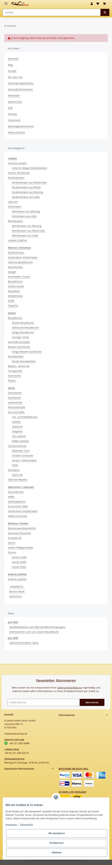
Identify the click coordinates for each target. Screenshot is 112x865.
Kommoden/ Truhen (19, 276)
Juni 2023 (13, 622)
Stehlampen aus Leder (24, 216)
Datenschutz (15, 101)
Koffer (11, 496)
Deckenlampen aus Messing (27, 192)
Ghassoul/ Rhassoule (19, 533)
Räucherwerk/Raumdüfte (22, 528)
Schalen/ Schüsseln (22, 455)
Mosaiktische (15, 317)
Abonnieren (92, 702)
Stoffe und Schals (17, 516)
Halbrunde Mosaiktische (25, 327)
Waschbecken (15, 267)
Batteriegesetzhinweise (21, 126)
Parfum (12, 552)
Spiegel (12, 271)
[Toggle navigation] (6, 2)
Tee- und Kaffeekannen (25, 416)
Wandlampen (15, 221)
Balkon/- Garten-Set (19, 366)
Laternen (13, 201)
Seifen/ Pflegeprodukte (20, 547)
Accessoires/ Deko (18, 506)
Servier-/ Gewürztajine (24, 460)
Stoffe (11, 300)
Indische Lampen (17, 163)
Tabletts (16, 421)
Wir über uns (15, 77)
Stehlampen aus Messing (26, 211)
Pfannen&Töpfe (16, 407)
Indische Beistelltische (20, 262)
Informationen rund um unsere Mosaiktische (34, 631)
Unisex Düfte (19, 566)
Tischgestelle (15, 370)
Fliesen (12, 380)
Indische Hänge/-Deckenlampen (29, 168)
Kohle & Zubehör (17, 579)
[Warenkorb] (104, 3)
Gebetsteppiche (16, 501)
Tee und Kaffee (16, 412)
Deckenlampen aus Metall (26, 187)
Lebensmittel (15, 402)
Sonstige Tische (20, 337)
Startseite (13, 58)
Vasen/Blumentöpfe (19, 342)
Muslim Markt (17, 591)
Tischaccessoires (17, 445)
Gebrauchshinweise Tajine (24, 642)
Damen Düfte (19, 557)
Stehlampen (14, 206)
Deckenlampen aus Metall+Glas (29, 182)
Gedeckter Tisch (21, 450)
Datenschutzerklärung (69, 687)
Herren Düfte (19, 562)
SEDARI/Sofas (15, 295)
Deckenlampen (16, 177)
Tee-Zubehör (19, 436)
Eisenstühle (14, 375)
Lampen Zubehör (17, 240)
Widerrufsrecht (16, 132)
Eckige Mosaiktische (23, 332)
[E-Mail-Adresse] (44, 702)
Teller (15, 465)
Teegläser (17, 431)
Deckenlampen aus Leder (26, 196)
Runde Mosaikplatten (24, 361)
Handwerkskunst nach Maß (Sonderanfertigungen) (37, 627)
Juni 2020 (13, 637)
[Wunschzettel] (98, 3)
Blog (10, 64)
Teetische (17, 426)
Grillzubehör (15, 392)
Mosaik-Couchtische (19, 346)
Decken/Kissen (16, 252)
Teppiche (13, 305)
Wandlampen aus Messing (26, 225)
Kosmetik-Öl (14, 537)
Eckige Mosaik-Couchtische (27, 351)
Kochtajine (14, 469)
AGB (10, 107)
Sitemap (12, 113)
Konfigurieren (57, 843)
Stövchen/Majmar (17, 479)
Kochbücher (14, 397)
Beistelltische (15, 281)
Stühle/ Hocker (16, 286)
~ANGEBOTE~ (16, 586)
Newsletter (14, 95)
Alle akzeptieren (56, 833)
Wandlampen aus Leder (25, 235)
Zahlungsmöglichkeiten (21, 83)
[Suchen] (52, 12)
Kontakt (12, 70)
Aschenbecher (16, 491)
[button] (92, 3)
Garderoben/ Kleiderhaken (22, 257)
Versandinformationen (20, 89)
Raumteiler (14, 291)
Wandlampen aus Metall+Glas (28, 230)
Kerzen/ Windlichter (19, 172)
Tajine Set (17, 474)
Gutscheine (15, 596)
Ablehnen (56, 852)
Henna (11, 542)
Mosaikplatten (16, 356)
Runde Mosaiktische (23, 322)
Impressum (14, 120)
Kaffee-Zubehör (20, 441)
